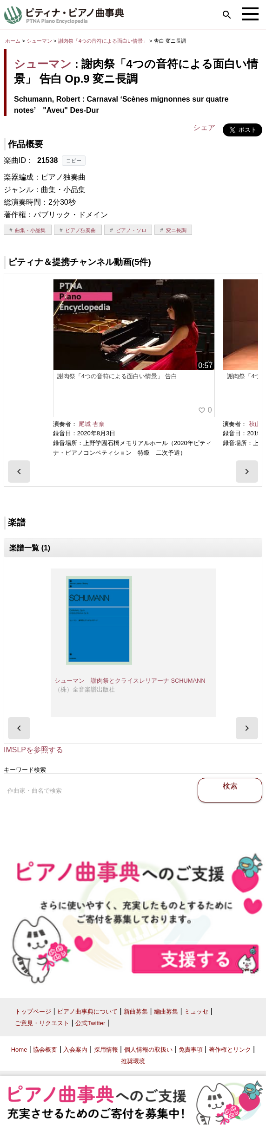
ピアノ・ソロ (131, 230)
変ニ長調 (176, 230)
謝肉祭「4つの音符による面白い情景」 (103, 41)
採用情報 (106, 1049)
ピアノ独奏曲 (80, 230)
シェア (204, 127)
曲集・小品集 (30, 230)
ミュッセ (196, 1011)
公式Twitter (90, 1023)
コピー (73, 160)
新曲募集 (136, 1011)
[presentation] (19, 471)
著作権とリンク (230, 1049)
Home (19, 1049)
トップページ (33, 1011)
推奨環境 (133, 1061)
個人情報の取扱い (148, 1049)
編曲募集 (166, 1011)
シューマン (39, 41)
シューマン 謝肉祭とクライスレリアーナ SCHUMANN (130, 680)
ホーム (12, 41)
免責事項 (191, 1049)
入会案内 (75, 1049)
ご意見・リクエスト (42, 1023)
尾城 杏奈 (92, 423)
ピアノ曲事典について (87, 1011)
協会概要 (45, 1049)
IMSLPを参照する (33, 750)
